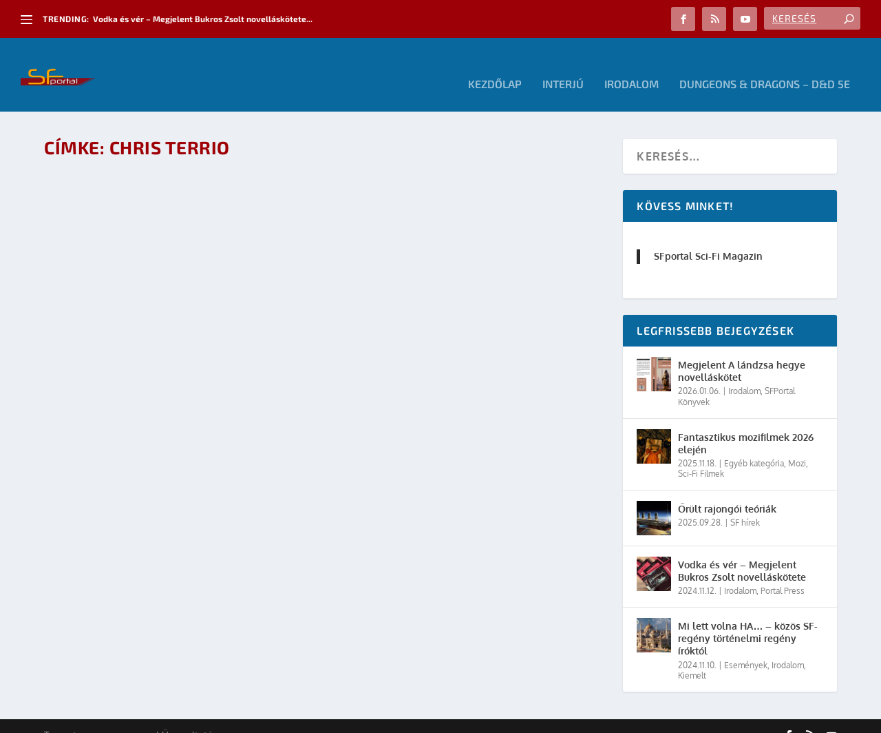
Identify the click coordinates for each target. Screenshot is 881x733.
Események (745, 646)
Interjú (563, 66)
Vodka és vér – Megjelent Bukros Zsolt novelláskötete (742, 552)
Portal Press (783, 572)
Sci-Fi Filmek (701, 455)
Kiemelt (692, 657)
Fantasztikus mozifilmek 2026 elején (746, 424)
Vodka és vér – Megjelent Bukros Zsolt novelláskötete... (202, 18)
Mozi (797, 445)
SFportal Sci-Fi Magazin (708, 237)
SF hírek (745, 504)
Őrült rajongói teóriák (727, 490)
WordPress (240, 717)
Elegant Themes (120, 717)
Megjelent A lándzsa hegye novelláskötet (741, 352)
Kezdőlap (495, 66)
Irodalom (631, 66)
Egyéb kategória (754, 445)
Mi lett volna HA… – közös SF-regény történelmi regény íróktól (748, 619)
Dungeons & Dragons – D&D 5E (764, 66)
